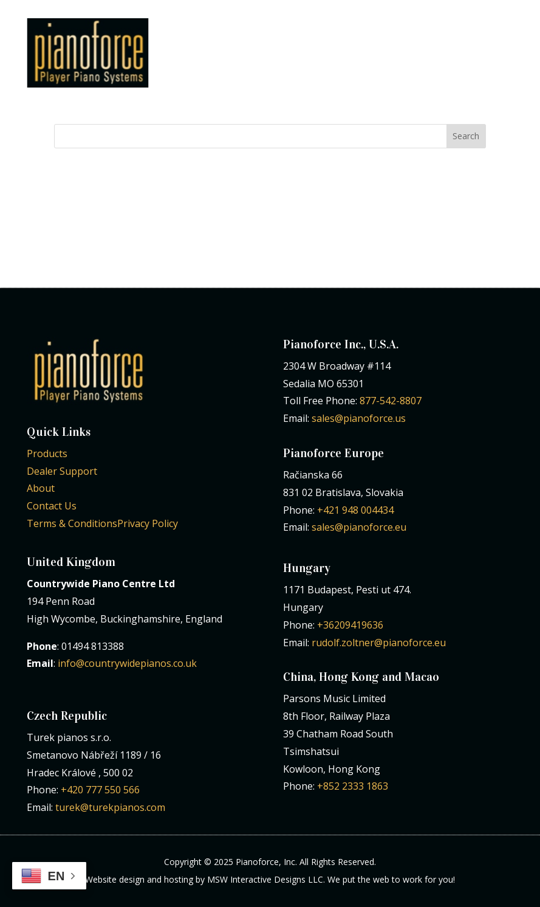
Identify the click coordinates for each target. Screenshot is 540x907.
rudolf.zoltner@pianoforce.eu (379, 642)
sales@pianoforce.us (359, 418)
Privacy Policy (147, 523)
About (41, 488)
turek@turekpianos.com (110, 807)
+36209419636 (350, 625)
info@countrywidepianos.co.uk (127, 663)
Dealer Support (62, 471)
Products (47, 453)
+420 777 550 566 (100, 789)
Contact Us (52, 505)
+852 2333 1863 (352, 786)
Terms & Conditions (72, 523)
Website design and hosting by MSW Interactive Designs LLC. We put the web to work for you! (270, 879)
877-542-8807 (391, 400)
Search (466, 136)
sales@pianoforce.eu (359, 527)
